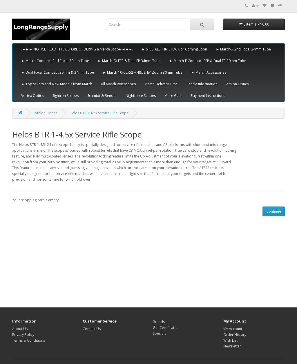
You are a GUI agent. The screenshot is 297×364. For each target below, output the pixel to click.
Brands (159, 321)
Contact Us (92, 328)
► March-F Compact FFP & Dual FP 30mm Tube (207, 60)
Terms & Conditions (28, 340)
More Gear (173, 95)
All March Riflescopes (118, 84)
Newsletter (232, 346)
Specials (159, 333)
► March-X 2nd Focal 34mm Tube (243, 49)
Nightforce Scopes (141, 95)
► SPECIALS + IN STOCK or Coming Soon (174, 49)
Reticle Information (202, 84)
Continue (273, 211)
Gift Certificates (165, 327)
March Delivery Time (161, 84)
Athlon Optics (237, 84)
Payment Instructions (208, 95)
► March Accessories (208, 72)
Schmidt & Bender (102, 95)
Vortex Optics (32, 95)
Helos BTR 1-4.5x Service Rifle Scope (99, 113)
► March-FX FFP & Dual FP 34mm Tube (129, 60)
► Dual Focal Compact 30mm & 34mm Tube (57, 72)
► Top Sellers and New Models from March (56, 84)
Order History (234, 334)
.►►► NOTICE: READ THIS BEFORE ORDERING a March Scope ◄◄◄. (77, 49)
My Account (232, 328)
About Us (20, 328)
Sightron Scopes (65, 95)
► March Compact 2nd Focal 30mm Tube (55, 60)
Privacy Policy (23, 334)
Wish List (230, 340)
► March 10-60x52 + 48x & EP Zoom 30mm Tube (142, 72)
